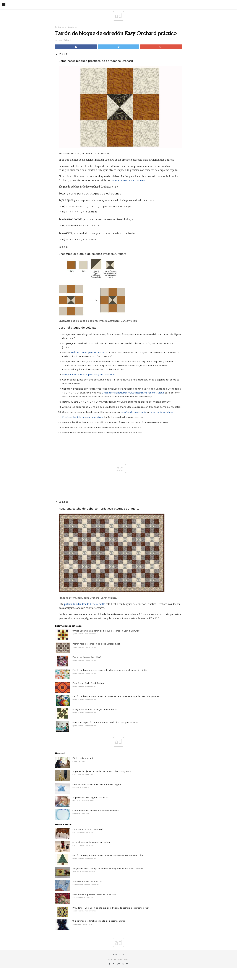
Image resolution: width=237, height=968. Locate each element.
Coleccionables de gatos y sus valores (92, 842)
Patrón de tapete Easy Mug (86, 657)
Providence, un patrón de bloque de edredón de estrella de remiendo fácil (110, 908)
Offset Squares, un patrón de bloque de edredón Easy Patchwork (106, 631)
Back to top (118, 954)
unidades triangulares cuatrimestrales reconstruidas (133, 392)
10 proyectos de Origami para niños (90, 797)
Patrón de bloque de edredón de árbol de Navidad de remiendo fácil (107, 855)
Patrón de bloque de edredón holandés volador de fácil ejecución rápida (109, 670)
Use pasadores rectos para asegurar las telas (88, 374)
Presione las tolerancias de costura (82, 417)
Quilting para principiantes (66, 27)
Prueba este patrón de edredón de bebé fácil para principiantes (105, 722)
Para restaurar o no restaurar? (87, 829)
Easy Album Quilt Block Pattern (88, 683)
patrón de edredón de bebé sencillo (84, 604)
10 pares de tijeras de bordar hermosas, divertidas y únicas (102, 771)
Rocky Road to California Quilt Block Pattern (95, 709)
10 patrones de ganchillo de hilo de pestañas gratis (98, 921)
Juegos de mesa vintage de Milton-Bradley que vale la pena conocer (107, 868)
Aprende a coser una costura (87, 881)
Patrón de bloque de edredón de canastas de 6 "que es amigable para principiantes (115, 696)
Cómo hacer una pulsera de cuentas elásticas (95, 810)
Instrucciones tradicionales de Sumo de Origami (96, 784)
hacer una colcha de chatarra (128, 180)
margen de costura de (133, 412)
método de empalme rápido (87, 352)
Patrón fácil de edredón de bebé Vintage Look (96, 644)
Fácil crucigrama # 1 (82, 758)
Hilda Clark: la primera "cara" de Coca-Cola (94, 894)
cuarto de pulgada (162, 412)
